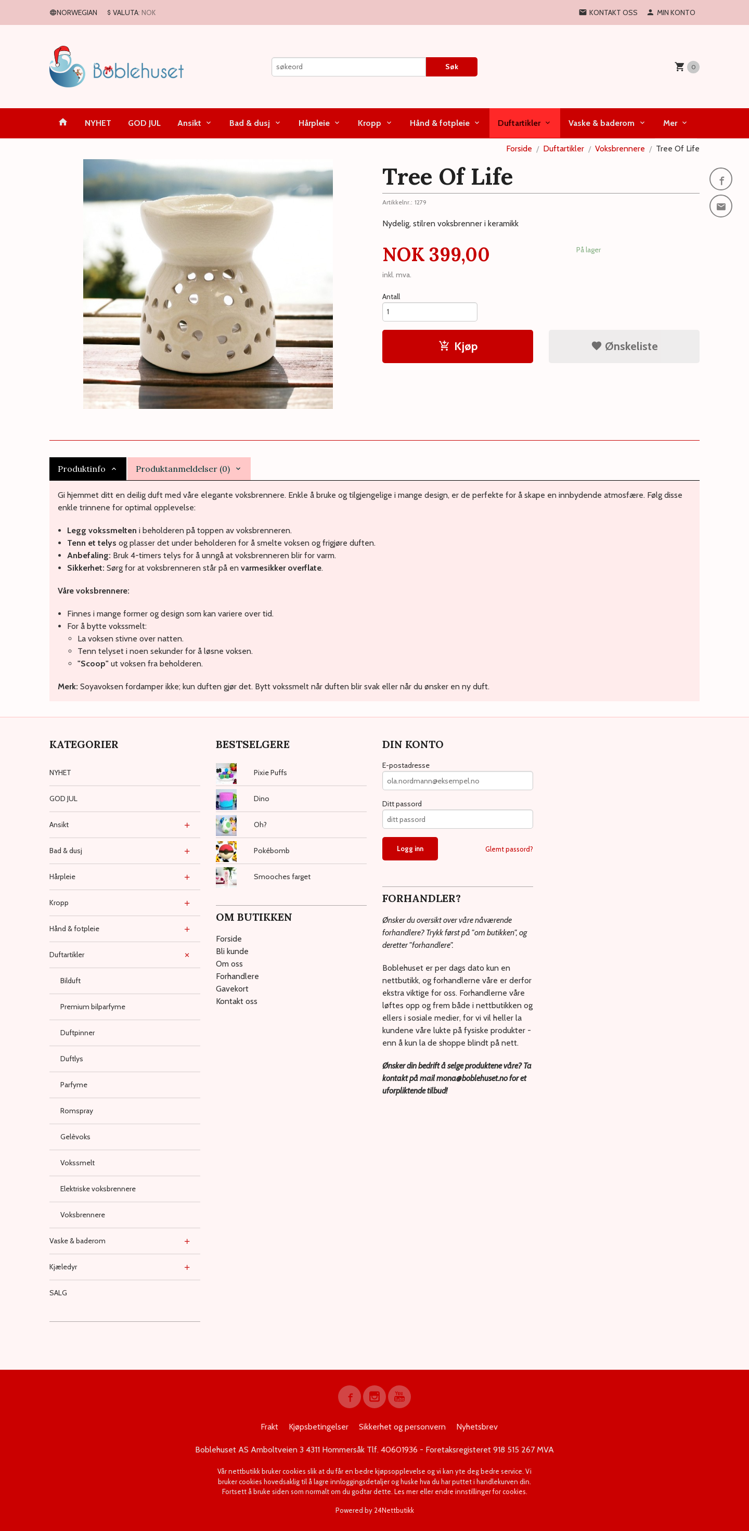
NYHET (98, 123)
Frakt (269, 1427)
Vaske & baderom (602, 123)
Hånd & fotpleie (440, 123)
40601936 (399, 1450)
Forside (519, 148)
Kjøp (457, 346)
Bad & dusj (249, 123)
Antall (391, 296)
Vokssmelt (77, 1162)
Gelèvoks (75, 1136)
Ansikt (189, 123)
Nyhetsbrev (477, 1427)
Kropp (369, 123)
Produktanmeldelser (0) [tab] (183, 469)
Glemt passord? (509, 849)
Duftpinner (77, 1032)
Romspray (76, 1110)
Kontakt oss (236, 1001)
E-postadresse (406, 765)
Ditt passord (402, 803)
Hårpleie (314, 123)
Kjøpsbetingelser (318, 1427)
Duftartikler (519, 123)
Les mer (407, 1491)
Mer (670, 123)
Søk (451, 66)
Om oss (229, 964)
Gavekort (232, 989)
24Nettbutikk (394, 1510)
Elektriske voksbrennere (98, 1188)
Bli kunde (232, 951)
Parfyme (73, 1084)
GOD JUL (144, 123)
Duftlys (71, 1058)
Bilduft (70, 980)
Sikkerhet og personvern (402, 1427)
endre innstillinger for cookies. (481, 1491)
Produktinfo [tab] (82, 469)
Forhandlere (237, 976)
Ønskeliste (624, 346)
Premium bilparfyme (92, 1006)
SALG (58, 1292)
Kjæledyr (63, 1266)
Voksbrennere (82, 1214)
